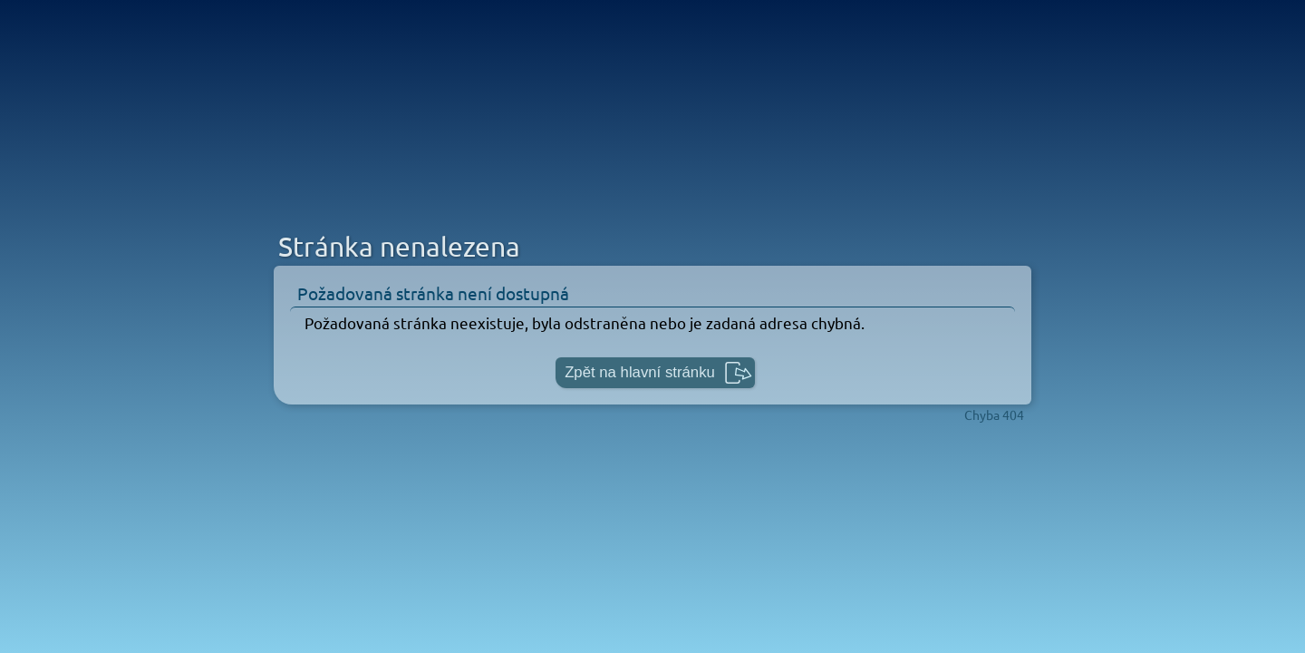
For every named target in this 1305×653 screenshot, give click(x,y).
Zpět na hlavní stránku (640, 372)
